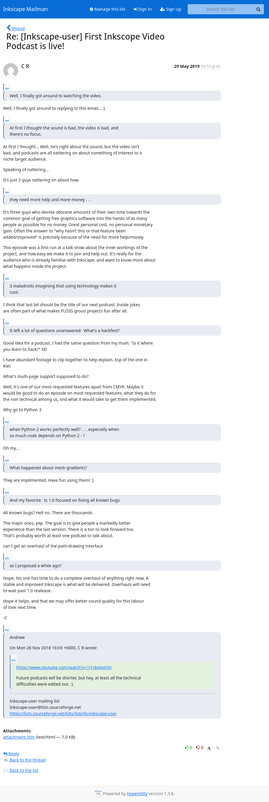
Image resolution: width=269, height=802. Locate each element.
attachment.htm (19, 737)
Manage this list (107, 9)
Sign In (143, 9)
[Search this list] (221, 9)
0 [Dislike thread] (199, 747)
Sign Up (170, 9)
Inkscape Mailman (25, 9)
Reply (11, 753)
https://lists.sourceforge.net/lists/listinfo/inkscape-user (63, 713)
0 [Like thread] (189, 747)
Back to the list (20, 770)
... (7, 87)
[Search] (258, 9)
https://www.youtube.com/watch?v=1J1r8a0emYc (64, 667)
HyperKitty (137, 793)
